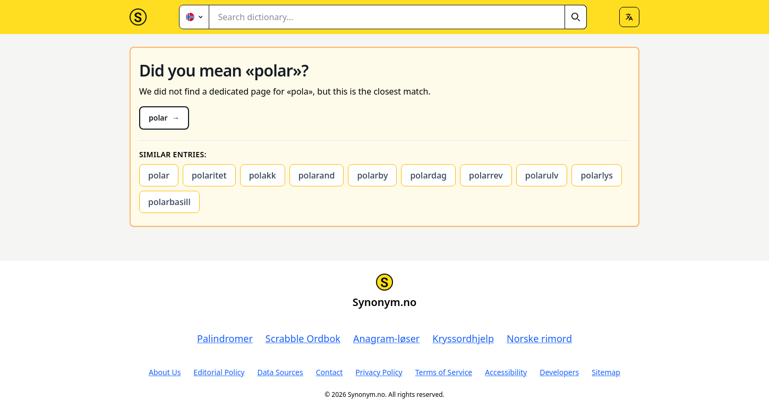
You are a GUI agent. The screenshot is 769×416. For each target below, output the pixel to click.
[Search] (576, 17)
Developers (559, 372)
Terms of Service (444, 372)
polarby (372, 175)
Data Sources (280, 372)
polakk (262, 175)
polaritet (209, 175)
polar (158, 175)
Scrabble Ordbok (303, 338)
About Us (165, 372)
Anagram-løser (386, 338)
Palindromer (225, 338)
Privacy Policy (378, 372)
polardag (428, 175)
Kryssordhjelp (463, 338)
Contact (329, 372)
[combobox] (398, 17)
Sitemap (606, 372)
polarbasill (169, 202)
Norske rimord (539, 338)
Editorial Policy (218, 372)
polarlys (596, 175)
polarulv (542, 175)
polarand (316, 175)
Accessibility (506, 372)
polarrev (486, 175)
